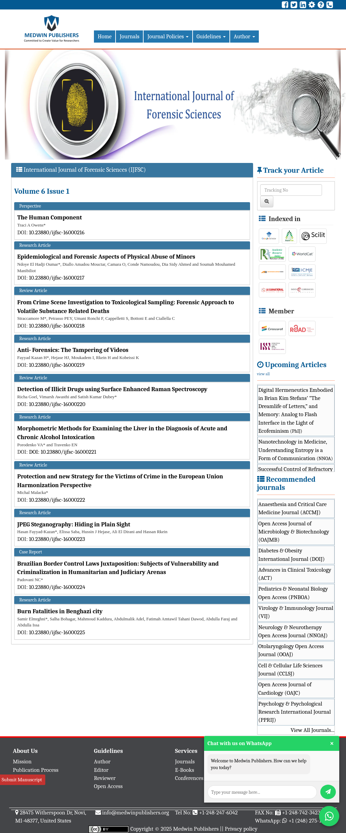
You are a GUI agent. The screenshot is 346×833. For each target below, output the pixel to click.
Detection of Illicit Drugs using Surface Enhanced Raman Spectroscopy (112, 389)
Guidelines (211, 36)
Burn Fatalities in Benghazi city (60, 611)
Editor (101, 770)
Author (244, 36)
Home (105, 36)
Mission (22, 761)
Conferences (189, 778)
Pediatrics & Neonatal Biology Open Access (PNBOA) (293, 593)
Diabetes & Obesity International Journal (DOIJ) (291, 554)
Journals (129, 36)
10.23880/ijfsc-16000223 (57, 539)
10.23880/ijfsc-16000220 (57, 404)
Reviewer (105, 778)
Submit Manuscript (22, 780)
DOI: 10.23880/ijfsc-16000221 (62, 452)
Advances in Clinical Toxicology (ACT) (294, 574)
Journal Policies (167, 36)
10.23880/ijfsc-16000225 (57, 632)
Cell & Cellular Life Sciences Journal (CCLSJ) (290, 669)
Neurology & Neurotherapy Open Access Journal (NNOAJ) (293, 631)
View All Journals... (313, 730)
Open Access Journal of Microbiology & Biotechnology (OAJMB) (293, 531)
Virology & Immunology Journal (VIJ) (295, 612)
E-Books (184, 770)
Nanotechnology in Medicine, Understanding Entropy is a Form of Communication (295, 449)
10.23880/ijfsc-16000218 (57, 326)
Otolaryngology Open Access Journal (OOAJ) (291, 650)
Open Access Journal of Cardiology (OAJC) (285, 688)
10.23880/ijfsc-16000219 (56, 365)
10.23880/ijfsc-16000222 (57, 500)
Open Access (108, 786)
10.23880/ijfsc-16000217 (56, 278)
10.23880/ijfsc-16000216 (56, 232)
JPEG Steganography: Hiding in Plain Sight (73, 524)
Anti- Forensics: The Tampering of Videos (72, 350)
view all (263, 374)
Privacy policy (241, 829)
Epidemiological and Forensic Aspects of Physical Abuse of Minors (106, 256)
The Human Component (49, 217)
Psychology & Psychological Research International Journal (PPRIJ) (294, 711)
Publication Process (35, 770)
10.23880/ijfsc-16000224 (57, 587)
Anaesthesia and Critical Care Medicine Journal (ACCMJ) (292, 508)
